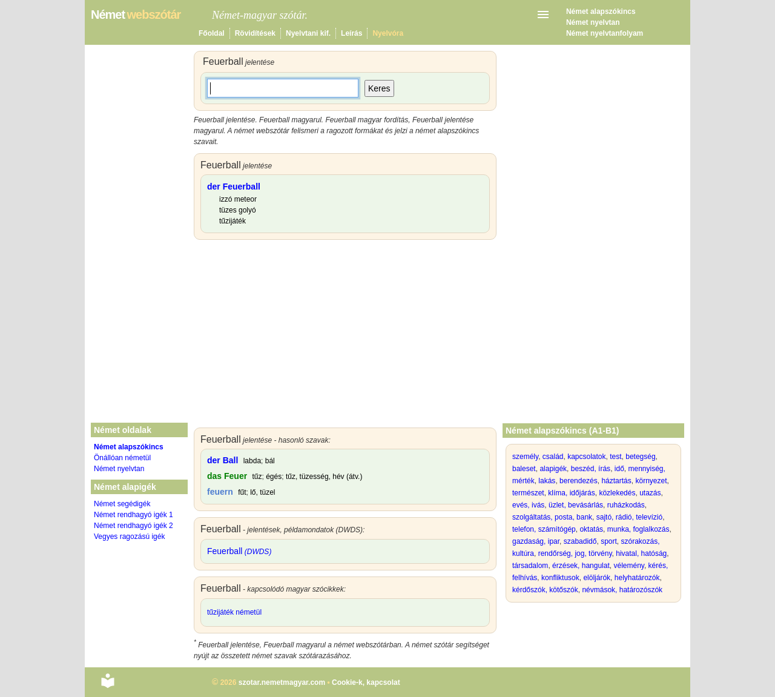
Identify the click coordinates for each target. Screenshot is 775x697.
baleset (524, 468)
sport (609, 541)
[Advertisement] (345, 336)
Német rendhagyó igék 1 (133, 514)
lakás (546, 481)
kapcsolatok (586, 456)
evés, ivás (528, 505)
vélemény (628, 565)
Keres (379, 88)
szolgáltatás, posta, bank (552, 517)
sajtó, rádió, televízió (629, 517)
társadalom (530, 565)
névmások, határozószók (622, 590)
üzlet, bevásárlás (576, 505)
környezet (651, 481)
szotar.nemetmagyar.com (282, 682)
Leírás (351, 33)
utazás (650, 493)
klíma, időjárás (571, 493)
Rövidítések (255, 33)
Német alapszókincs (601, 11)
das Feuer (227, 476)
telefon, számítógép (544, 529)
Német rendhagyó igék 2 (133, 525)
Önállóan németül (122, 458)
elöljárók (596, 577)
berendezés (578, 481)
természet (528, 493)
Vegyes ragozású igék (129, 536)
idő (619, 468)
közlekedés (617, 493)
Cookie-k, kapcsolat (366, 682)
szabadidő (580, 541)
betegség (640, 456)
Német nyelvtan (593, 22)
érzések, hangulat (581, 565)
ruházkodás (626, 505)
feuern (220, 492)
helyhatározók (637, 577)
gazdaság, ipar (535, 541)
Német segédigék (122, 504)
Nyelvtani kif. (308, 33)
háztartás (616, 481)
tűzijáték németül (234, 612)
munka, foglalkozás (638, 529)
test (615, 456)
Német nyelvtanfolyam (604, 33)
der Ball (222, 460)
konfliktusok (560, 577)
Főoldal (212, 33)
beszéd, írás (590, 468)
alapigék (553, 468)
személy (525, 456)
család (553, 456)
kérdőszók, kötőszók (545, 590)
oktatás (591, 529)
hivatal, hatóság (641, 553)
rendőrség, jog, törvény (575, 553)
